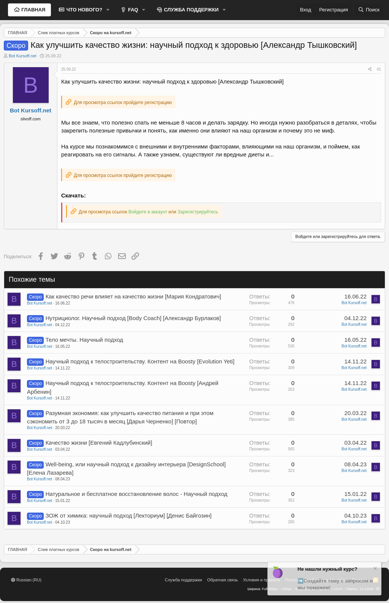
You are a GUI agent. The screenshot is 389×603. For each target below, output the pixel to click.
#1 (379, 69)
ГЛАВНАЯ (33, 10)
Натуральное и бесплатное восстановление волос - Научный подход (137, 494)
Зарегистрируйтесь (197, 212)
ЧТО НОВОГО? (83, 10)
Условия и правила (261, 580)
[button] (108, 9)
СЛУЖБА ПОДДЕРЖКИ (191, 10)
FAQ (132, 10)
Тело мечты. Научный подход (84, 339)
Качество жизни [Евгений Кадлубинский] (99, 442)
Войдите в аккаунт (147, 212)
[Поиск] (368, 9)
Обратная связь (222, 580)
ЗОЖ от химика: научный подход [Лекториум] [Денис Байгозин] (129, 515)
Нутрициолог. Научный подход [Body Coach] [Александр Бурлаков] (133, 318)
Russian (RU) (26, 580)
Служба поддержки (183, 580)
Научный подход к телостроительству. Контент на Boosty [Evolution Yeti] (140, 361)
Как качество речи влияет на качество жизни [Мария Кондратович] (133, 296)
